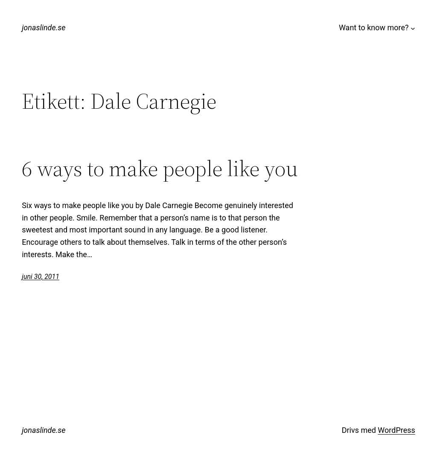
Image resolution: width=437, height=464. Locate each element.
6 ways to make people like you (160, 168)
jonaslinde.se (43, 27)
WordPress (396, 430)
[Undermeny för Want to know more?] (413, 28)
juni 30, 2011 (40, 277)
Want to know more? (374, 27)
